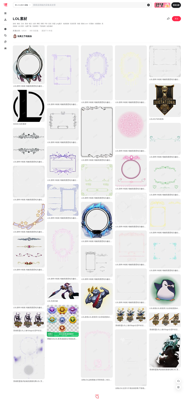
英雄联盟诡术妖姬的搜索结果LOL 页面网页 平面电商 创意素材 (165, 370)
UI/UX (24, 31)
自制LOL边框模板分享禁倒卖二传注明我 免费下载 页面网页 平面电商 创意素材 (97, 380)
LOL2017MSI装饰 (157, 119)
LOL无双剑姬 (52, 301)
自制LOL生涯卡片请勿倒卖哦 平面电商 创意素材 (131, 388)
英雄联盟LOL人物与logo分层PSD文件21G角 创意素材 (131, 325)
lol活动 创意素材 (19, 124)
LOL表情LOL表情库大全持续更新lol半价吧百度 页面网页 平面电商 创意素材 (97, 317)
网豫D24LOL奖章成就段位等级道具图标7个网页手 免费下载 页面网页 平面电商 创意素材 (63, 339)
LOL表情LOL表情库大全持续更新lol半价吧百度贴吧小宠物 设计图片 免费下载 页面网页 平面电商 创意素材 (165, 308)
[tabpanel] (97, 222)
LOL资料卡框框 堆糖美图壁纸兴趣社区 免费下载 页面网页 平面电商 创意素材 (29, 86)
